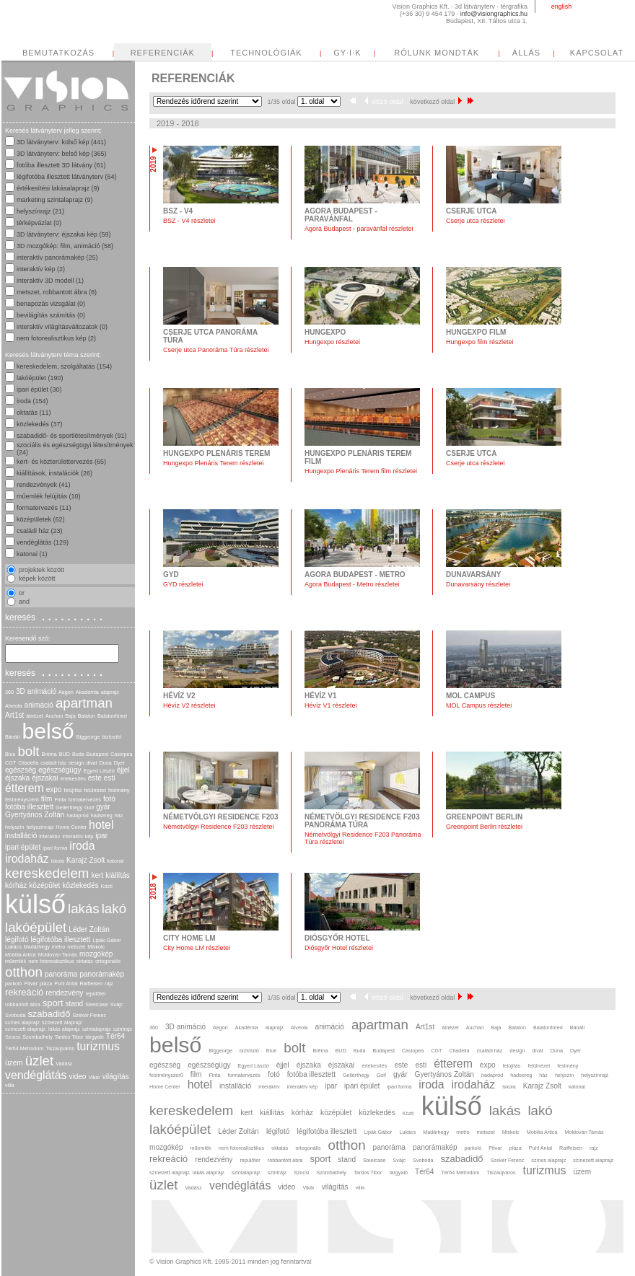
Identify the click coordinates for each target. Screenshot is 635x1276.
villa (9, 1085)
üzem (14, 1063)
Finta (60, 799)
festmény (118, 790)
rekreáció (24, 992)
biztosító (111, 737)
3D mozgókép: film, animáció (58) (65, 246)
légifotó (17, 939)
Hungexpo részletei (332, 342)
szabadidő (48, 1013)
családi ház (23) (40, 530)
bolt (28, 751)
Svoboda (15, 1015)
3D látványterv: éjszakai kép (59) (64, 234)
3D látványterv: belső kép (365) (62, 153)
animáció (39, 705)
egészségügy (59, 770)
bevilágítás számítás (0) (51, 315)
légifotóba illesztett (61, 939)
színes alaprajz (22, 1022)
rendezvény (64, 993)
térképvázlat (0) (39, 222)
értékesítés (73, 778)
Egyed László (99, 770)
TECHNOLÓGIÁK (266, 52)
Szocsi (12, 1037)
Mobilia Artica (20, 954)
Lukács (13, 946)
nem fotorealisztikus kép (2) (56, 338)
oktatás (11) (34, 412)
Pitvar (31, 983)
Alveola (13, 706)
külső (35, 904)
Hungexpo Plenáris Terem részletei (213, 463)
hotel (101, 825)
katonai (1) (32, 554)
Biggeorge (88, 737)
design (76, 763)
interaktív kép (77, 836)
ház (119, 815)
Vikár (94, 1077)
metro (58, 946)
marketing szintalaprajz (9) (55, 199)
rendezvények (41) (44, 484)
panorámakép (101, 974)
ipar (101, 836)
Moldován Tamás (57, 954)
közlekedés (80, 885)
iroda (82, 846)
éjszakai (45, 778)
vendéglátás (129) (43, 542)
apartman (84, 702)
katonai (115, 861)
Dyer (119, 763)
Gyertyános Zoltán (34, 815)
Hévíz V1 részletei (331, 705)
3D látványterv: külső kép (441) (61, 142)
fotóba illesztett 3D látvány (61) (61, 165)
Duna (105, 763)
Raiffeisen (91, 983)
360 (9, 692)
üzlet (39, 1060)
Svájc (116, 1004)
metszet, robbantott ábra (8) (57, 292)
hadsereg (102, 815)
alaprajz (110, 692)
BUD (64, 754)
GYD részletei (183, 584)
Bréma (49, 754)
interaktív (49, 836)
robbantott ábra (22, 1004)
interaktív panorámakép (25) (57, 257)
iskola (57, 861)
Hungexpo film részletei (480, 342)
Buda (78, 754)
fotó (109, 799)
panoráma (61, 974)
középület (44, 885)
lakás (84, 908)
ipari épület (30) (39, 389)
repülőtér (95, 993)
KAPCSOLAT (596, 52)
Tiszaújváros (59, 1048)
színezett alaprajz (62, 1022)
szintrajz (122, 1029)
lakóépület (35, 927)
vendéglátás (35, 1075)
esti (109, 778)
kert (97, 875)
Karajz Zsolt (85, 860)
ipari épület (22, 847)
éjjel (123, 770)
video (77, 1077)
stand (75, 1004)
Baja (70, 716)
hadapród (77, 815)
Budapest (97, 754)
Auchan (54, 716)
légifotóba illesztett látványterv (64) (67, 176)
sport (53, 1003)
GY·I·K (347, 52)
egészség (20, 770)
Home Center (71, 827)
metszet (76, 946)
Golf (89, 807)
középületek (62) (41, 519)
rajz (109, 983)
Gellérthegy (69, 807)
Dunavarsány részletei (478, 584)
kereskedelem (47, 873)
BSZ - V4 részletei (189, 220)
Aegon (66, 692)
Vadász (64, 1063)
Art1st (14, 715)
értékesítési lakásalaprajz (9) (58, 188)
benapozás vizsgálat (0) (51, 303)
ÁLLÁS (526, 52)
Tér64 (115, 1036)
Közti (107, 886)
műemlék (15, 961)
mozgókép (96, 954)
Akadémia (87, 692)
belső (48, 731)
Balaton (86, 716)
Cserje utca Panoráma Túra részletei (215, 349)
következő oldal (436, 101)
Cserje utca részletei (475, 220)
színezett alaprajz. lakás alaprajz (42, 1029)
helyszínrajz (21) (40, 211)
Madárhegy (37, 946)
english (561, 6)
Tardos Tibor (69, 1037)
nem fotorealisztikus (51, 961)
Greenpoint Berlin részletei (484, 826)
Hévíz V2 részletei (189, 705)
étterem (24, 788)
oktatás (84, 961)
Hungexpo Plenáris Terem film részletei (361, 471)
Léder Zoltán (89, 929)
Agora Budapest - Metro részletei (352, 584)
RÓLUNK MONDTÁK (436, 52)
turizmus (98, 1046)
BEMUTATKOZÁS (58, 52)
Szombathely (37, 1037)
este (95, 778)
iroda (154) (32, 401)
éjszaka (17, 778)
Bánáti (12, 737)
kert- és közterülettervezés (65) (61, 461)
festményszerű (22, 799)
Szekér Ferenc (89, 1015)
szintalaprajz (96, 1029)
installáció (21, 836)
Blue (10, 754)
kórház (16, 885)
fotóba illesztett (29, 807)
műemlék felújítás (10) (49, 496)
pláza (46, 983)
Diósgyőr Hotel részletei (339, 947)
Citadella (28, 763)
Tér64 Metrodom (24, 1048)
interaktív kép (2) (41, 269)
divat (91, 763)
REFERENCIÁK (163, 52)
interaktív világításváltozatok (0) (62, 326)
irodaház (27, 859)
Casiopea (121, 754)
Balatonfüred (112, 716)
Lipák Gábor (106, 940)
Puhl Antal (65, 983)
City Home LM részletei (196, 947)
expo (54, 789)
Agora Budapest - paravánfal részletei (359, 228)
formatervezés (84, 799)
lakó (114, 908)
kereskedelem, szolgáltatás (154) (64, 366)
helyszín (14, 827)
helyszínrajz (39, 827)
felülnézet (95, 790)
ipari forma (55, 848)
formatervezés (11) (44, 507)
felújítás (73, 790)
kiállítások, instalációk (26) (54, 473)
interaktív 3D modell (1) (50, 280)
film (47, 799)
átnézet (34, 716)
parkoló (13, 983)
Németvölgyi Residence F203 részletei (218, 826)
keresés (55, 616)
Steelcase (96, 1004)
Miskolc (96, 946)
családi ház (53, 763)
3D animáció (36, 691)
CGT (10, 763)
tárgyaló (94, 1037)
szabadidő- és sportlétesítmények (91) (72, 435)
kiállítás (117, 875)
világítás (115, 1077)
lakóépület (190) (40, 378)
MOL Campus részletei (479, 705)
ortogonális (108, 961)
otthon (24, 972)
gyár (103, 807)
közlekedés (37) (40, 424)
